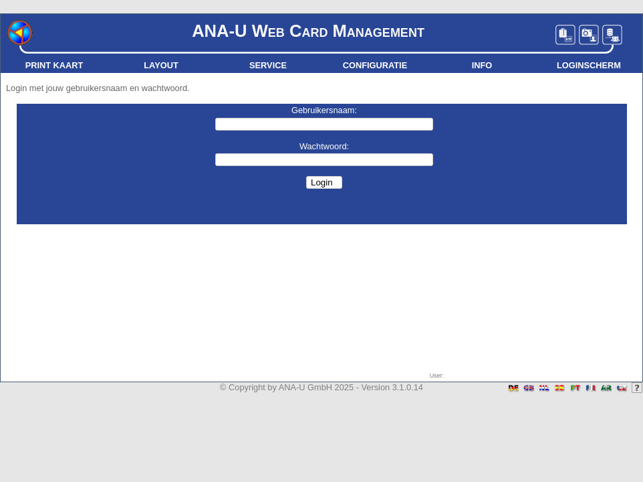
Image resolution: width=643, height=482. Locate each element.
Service (268, 65)
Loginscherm (589, 65)
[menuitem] (54, 65)
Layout (161, 65)
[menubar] (321, 65)
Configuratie (375, 65)
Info (482, 65)
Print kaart (54, 65)
